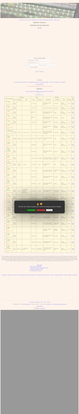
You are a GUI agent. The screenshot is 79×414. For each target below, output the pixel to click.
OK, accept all (31, 210)
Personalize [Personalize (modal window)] (49, 210)
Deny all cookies (41, 210)
